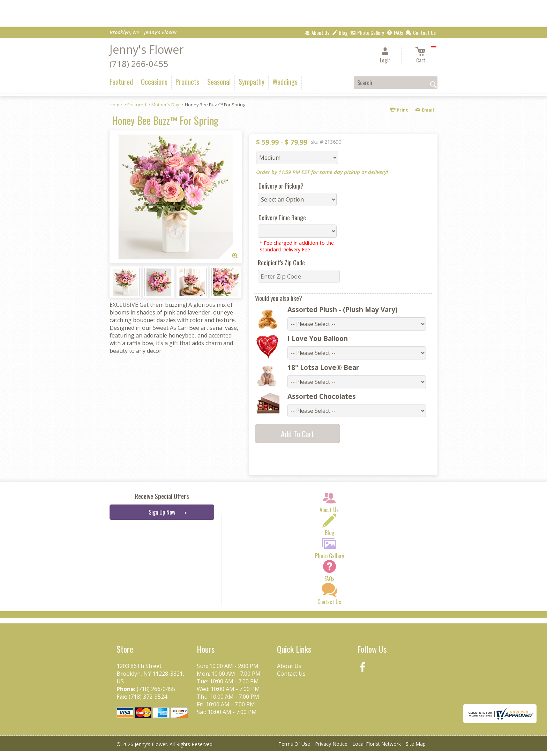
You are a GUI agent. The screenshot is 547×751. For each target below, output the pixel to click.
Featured (136, 104)
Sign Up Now (162, 512)
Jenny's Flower (146, 49)
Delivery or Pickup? (281, 185)
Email (424, 110)
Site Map (416, 744)
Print (399, 110)
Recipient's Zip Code (281, 262)
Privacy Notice (331, 744)
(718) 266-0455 (139, 63)
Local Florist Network (376, 744)
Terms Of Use (294, 744)
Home (116, 104)
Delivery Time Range (282, 217)
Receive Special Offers (162, 496)
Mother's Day (165, 104)
